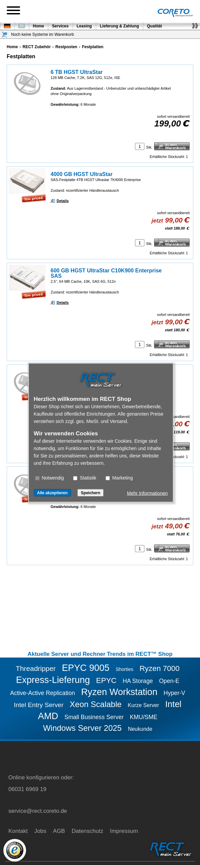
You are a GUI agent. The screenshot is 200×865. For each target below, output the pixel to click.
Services (60, 26)
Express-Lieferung (53, 680)
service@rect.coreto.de (37, 811)
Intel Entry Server (38, 704)
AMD (48, 716)
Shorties (124, 669)
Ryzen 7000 (159, 668)
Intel (173, 704)
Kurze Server (143, 705)
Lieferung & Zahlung (119, 26)
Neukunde (140, 729)
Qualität (154, 26)
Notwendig (49, 477)
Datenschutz (88, 831)
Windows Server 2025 (82, 727)
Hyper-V (174, 693)
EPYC (106, 680)
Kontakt (18, 831)
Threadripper (36, 668)
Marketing (119, 477)
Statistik (84, 477)
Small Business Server (94, 717)
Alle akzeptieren (52, 492)
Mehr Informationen (147, 493)
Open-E (169, 681)
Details (63, 201)
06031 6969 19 (27, 789)
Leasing (84, 26)
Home (38, 26)
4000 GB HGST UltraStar (82, 174)
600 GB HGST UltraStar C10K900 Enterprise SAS (106, 273)
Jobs (40, 831)
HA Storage (138, 681)
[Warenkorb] (4, 34)
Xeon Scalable (96, 704)
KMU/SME (143, 717)
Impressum (124, 831)
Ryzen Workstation (119, 692)
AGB (59, 831)
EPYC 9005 (86, 668)
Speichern (90, 492)
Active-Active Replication (42, 693)
